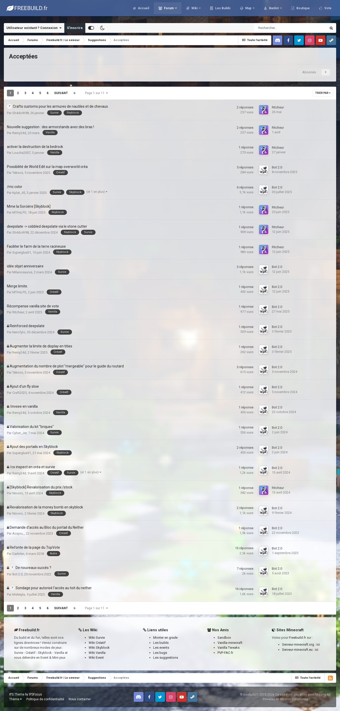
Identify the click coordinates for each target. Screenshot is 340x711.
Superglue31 (21, 252)
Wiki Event (96, 657)
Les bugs (160, 653)
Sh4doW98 (20, 113)
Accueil (143, 10)
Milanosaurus (22, 272)
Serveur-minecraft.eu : (298, 650)
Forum (168, 10)
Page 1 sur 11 (96, 93)
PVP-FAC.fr (225, 653)
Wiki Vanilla (97, 653)
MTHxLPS (19, 212)
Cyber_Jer (19, 433)
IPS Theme (16, 694)
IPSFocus (35, 694)
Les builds (161, 643)
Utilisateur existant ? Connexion (33, 28)
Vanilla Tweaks (229, 647)
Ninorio (17, 493)
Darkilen (18, 554)
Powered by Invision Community (285, 699)
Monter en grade (165, 637)
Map (248, 10)
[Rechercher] (278, 28)
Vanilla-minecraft (230, 643)
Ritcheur (278, 107)
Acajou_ (18, 533)
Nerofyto (18, 332)
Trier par (323, 93)
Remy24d (19, 133)
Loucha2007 (21, 153)
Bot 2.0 (277, 167)
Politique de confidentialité (45, 699)
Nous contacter (80, 699)
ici (318, 644)
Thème (15, 699)
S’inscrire (75, 28)
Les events (161, 647)
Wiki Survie (97, 637)
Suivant (61, 93)
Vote (328, 10)
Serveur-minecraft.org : (299, 644)
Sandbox (224, 637)
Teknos (17, 173)
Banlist (274, 10)
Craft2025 (19, 393)
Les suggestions (165, 657)
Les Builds (222, 10)
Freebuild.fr (297, 637)
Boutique (303, 10)
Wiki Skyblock (99, 647)
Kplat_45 (18, 193)
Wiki (194, 10)
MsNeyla (18, 594)
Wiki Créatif (97, 643)
